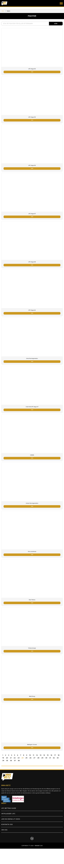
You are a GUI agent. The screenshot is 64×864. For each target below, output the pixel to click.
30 (46, 758)
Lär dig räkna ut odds (10, 819)
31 (50, 758)
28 (38, 758)
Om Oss (4, 830)
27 (34, 758)
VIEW (32, 71)
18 (58, 755)
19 (3, 758)
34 (3, 761)
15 (48, 755)
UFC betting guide (8, 808)
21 (11, 758)
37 (15, 761)
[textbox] (32, 23)
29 (42, 758)
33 (58, 758)
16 (51, 755)
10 (30, 755)
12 (37, 755)
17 (55, 755)
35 (7, 761)
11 (33, 755)
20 (7, 758)
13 (40, 755)
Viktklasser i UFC (8, 814)
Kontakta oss (7, 824)
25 (26, 758)
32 (54, 758)
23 (18, 758)
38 (19, 761)
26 (30, 758)
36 (11, 761)
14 (44, 755)
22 (15, 758)
